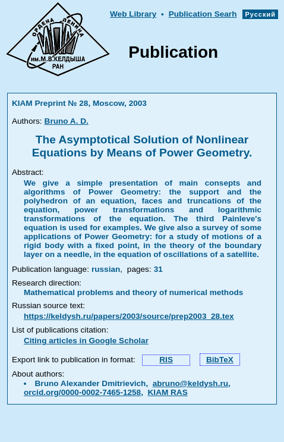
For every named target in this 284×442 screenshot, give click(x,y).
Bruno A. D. (67, 121)
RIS (166, 359)
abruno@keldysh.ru (190, 383)
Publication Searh (203, 14)
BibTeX (219, 359)
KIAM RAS (168, 392)
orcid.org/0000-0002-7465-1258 (82, 392)
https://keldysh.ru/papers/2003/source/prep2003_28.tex (129, 316)
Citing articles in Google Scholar (86, 340)
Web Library (133, 14)
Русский (260, 14)
